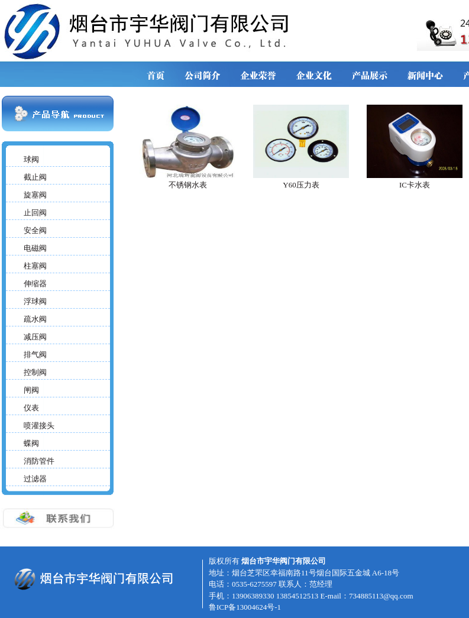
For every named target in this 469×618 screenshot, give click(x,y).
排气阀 (35, 354)
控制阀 (35, 372)
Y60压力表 (301, 184)
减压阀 (35, 336)
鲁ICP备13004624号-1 (245, 607)
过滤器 (35, 478)
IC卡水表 (414, 184)
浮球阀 (35, 301)
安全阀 (35, 230)
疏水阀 (35, 319)
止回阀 (35, 212)
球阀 (31, 159)
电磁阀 (35, 248)
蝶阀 (31, 443)
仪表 (31, 407)
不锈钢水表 (188, 184)
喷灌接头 (39, 425)
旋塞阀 (35, 194)
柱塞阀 (35, 265)
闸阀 (31, 390)
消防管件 (39, 461)
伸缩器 (35, 283)
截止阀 (35, 177)
